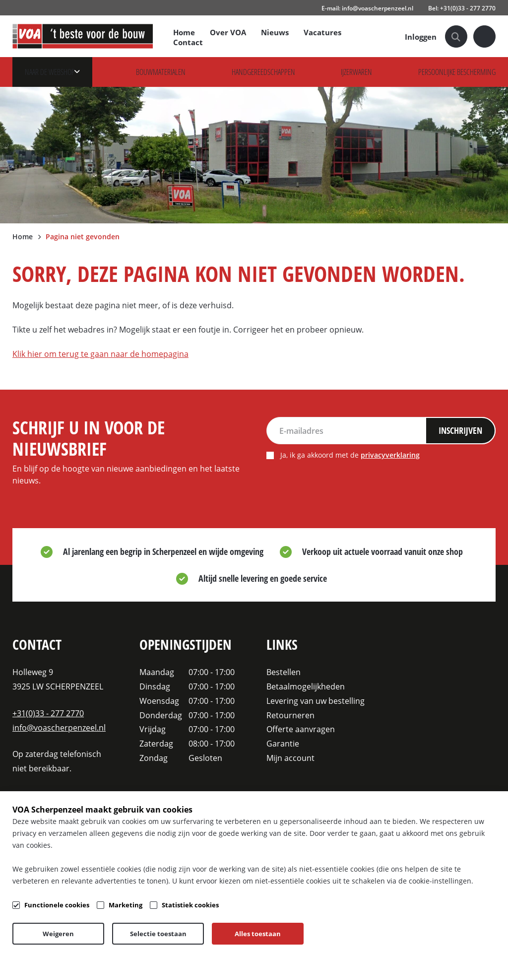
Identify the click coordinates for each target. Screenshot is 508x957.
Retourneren (290, 715)
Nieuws (276, 32)
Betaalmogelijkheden (305, 686)
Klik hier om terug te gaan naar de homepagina (100, 353)
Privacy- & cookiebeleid (221, 933)
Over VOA (229, 32)
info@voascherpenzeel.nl (59, 727)
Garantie (282, 743)
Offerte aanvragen (300, 729)
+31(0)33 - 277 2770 (48, 713)
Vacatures (324, 32)
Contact (189, 42)
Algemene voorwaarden (141, 933)
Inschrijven (458, 431)
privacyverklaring (393, 457)
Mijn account (290, 757)
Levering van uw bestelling (315, 700)
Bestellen (283, 672)
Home (185, 32)
